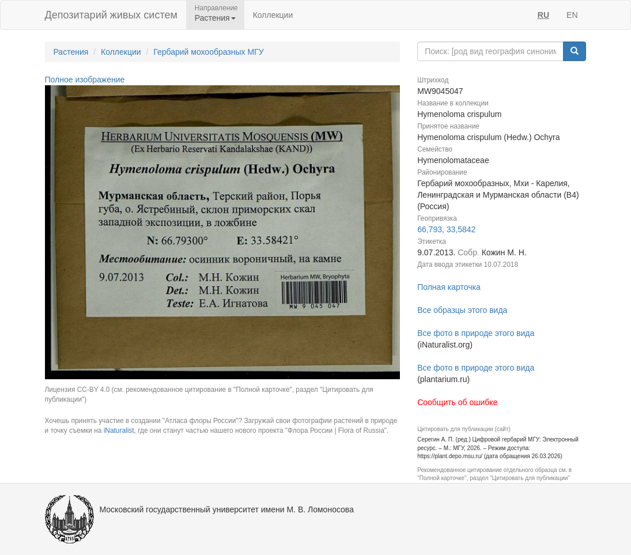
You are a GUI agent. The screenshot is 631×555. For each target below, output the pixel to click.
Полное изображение (85, 79)
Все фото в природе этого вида (475, 333)
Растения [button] (215, 17)
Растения (71, 51)
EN (571, 15)
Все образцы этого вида (462, 310)
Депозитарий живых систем (111, 15)
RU (543, 15)
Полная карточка (449, 287)
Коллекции (273, 15)
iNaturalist (119, 430)
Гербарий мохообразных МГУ (208, 51)
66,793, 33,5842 (446, 229)
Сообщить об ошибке (457, 402)
